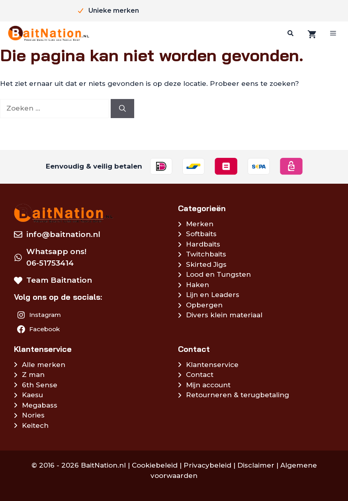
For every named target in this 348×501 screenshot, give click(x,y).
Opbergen (204, 305)
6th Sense (39, 385)
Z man (33, 375)
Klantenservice (212, 365)
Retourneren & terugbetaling (237, 395)
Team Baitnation (59, 280)
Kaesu (32, 395)
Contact (199, 375)
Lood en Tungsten (218, 274)
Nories (33, 415)
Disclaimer (255, 465)
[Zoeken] (289, 33)
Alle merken (43, 365)
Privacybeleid (207, 465)
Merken (199, 224)
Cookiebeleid (155, 465)
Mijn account (208, 385)
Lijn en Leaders (212, 295)
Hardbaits (203, 244)
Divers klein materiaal (224, 315)
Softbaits (201, 234)
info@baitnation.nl (63, 234)
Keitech (35, 425)
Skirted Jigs (206, 264)
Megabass (39, 405)
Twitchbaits (206, 254)
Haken (197, 285)
